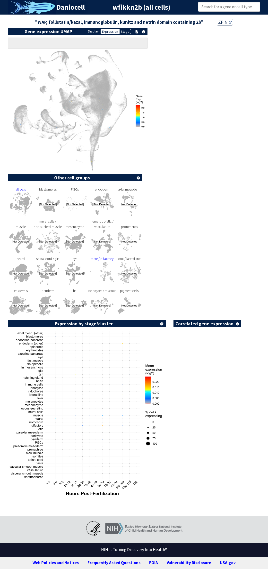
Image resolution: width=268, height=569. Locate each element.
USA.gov (228, 562)
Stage (125, 31)
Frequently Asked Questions (113, 562)
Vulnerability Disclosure (189, 562)
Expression (110, 31)
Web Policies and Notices (56, 562)
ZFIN (225, 22)
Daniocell (70, 7)
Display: (93, 31)
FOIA (153, 562)
